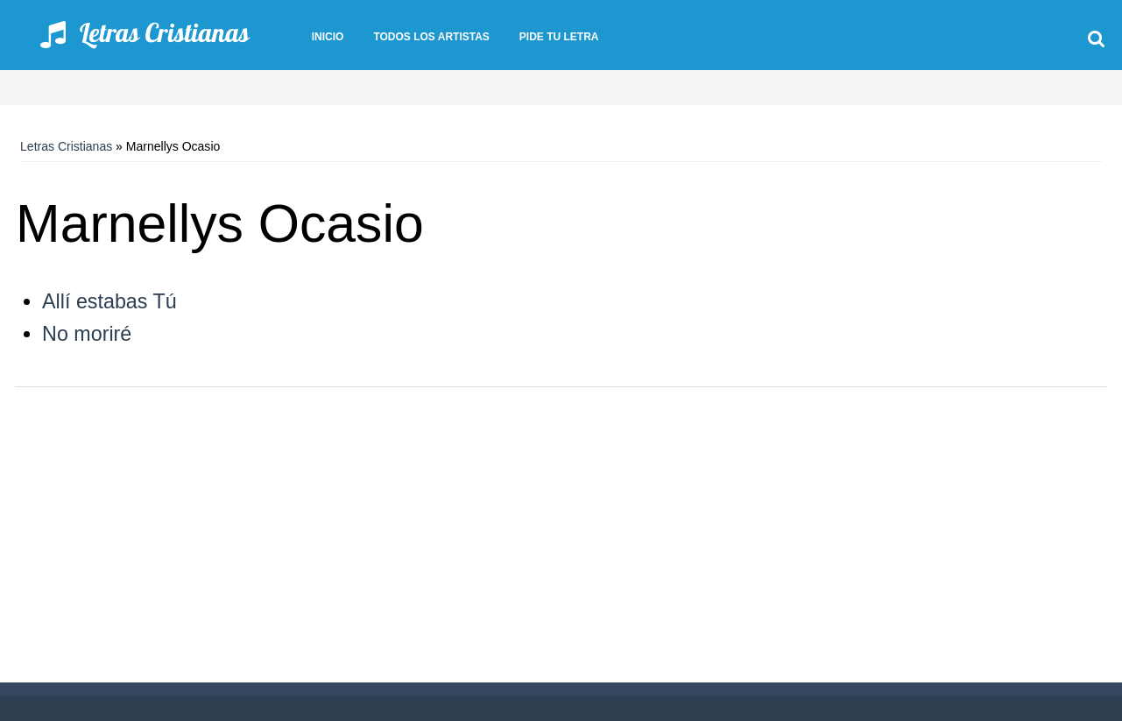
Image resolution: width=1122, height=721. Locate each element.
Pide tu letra (559, 37)
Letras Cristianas (66, 146)
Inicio (328, 37)
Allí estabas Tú (109, 301)
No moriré (86, 333)
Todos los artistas (431, 37)
